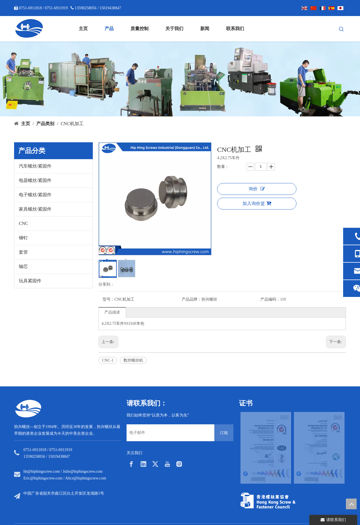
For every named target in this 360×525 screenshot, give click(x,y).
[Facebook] (131, 464)
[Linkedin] (143, 464)
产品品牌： (191, 299)
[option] (265, 448)
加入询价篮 (256, 203)
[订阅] (223, 432)
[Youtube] (167, 464)
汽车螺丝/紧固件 (35, 166)
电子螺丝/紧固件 (35, 194)
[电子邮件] (169, 432)
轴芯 (23, 266)
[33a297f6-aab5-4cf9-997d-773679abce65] (268, 500)
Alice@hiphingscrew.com (85, 478)
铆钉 (23, 237)
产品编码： (270, 299)
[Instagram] (179, 464)
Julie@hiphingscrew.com (82, 471)
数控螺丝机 (133, 360)
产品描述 (112, 312)
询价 (257, 188)
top (351, 504)
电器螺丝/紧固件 (35, 180)
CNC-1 (107, 360)
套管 (23, 252)
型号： (108, 299)
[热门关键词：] (341, 29)
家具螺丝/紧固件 (35, 209)
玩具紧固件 (30, 280)
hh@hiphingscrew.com (41, 471)
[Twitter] (155, 464)
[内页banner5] (180, 78)
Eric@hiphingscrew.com (42, 478)
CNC (23, 223)
